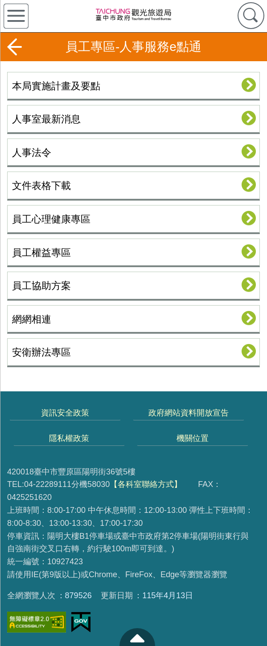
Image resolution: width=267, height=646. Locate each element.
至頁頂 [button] (137, 637)
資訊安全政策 (65, 412)
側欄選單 (16, 16)
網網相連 (31, 319)
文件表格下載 (41, 185)
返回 (14, 47)
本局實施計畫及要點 (56, 86)
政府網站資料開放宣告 (188, 412)
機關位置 (193, 438)
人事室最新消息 (46, 119)
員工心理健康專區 (51, 219)
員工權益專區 (41, 252)
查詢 (250, 15)
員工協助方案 (41, 285)
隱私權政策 (69, 438)
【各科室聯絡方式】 (146, 484)
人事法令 (31, 152)
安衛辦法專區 (41, 352)
